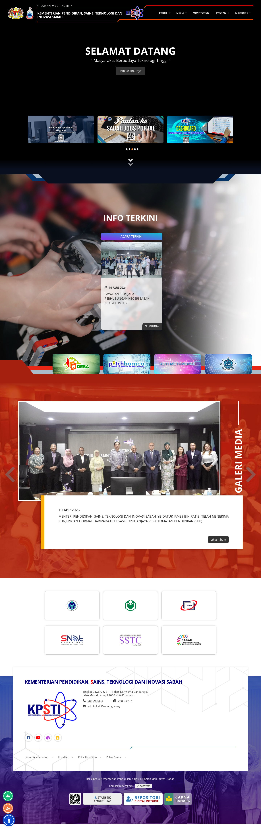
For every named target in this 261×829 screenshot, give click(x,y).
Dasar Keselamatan (36, 757)
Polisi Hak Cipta (87, 757)
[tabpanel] (61, 131)
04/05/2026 (145, 786)
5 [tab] (138, 150)
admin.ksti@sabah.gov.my (104, 706)
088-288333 (95, 701)
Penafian (63, 757)
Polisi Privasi (113, 757)
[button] (9, 820)
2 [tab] (130, 150)
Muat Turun (201, 13)
